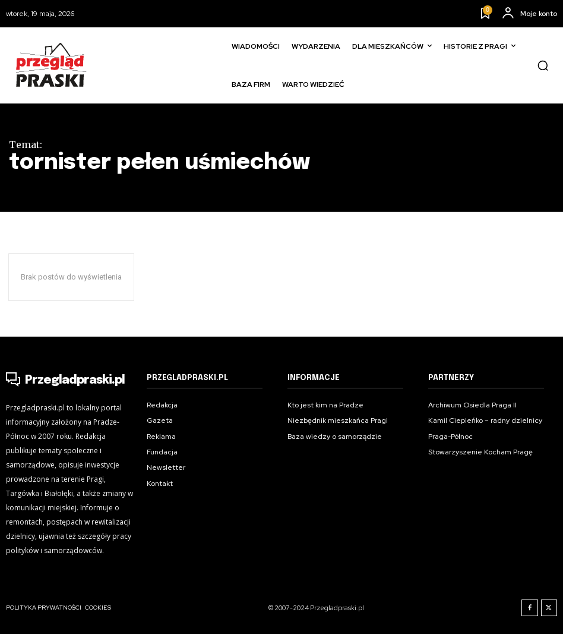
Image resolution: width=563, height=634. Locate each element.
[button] (543, 65)
